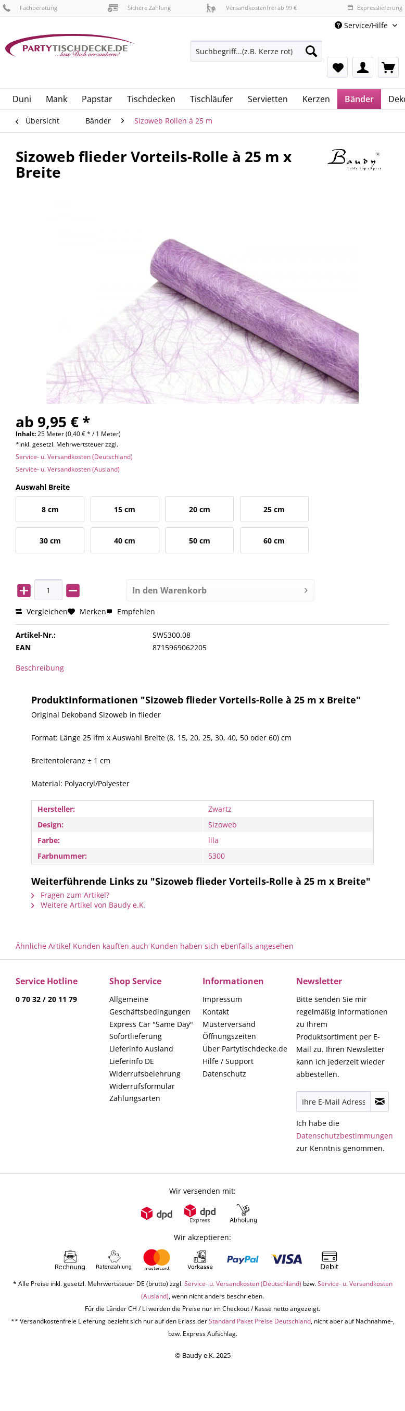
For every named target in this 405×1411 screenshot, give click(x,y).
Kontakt (215, 1012)
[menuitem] (256, 56)
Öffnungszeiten (229, 1036)
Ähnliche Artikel (43, 946)
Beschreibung (40, 668)
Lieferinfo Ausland (141, 1049)
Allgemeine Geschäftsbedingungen (150, 1005)
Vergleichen (42, 611)
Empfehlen (130, 611)
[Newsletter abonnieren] (379, 1101)
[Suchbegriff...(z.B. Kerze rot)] (256, 51)
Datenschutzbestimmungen (344, 1136)
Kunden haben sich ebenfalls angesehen (222, 946)
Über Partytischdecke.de (244, 1049)
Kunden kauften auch (110, 946)
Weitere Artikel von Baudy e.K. (88, 905)
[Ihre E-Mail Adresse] (333, 1101)
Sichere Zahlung (139, 7)
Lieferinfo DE (131, 1061)
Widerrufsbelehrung (145, 1074)
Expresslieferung (374, 7)
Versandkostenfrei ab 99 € (251, 7)
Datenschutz (224, 1074)
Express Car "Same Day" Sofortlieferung (151, 1030)
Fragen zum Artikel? (70, 895)
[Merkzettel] (337, 67)
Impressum (222, 999)
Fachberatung (30, 7)
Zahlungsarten (134, 1098)
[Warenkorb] (388, 67)
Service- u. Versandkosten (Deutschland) (74, 456)
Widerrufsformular (142, 1086)
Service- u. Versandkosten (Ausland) (68, 469)
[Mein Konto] (362, 67)
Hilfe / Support (228, 1061)
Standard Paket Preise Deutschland (260, 1321)
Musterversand (229, 1024)
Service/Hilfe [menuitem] (362, 25)
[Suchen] (311, 51)
